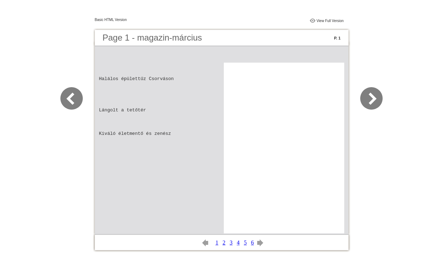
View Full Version (330, 21)
